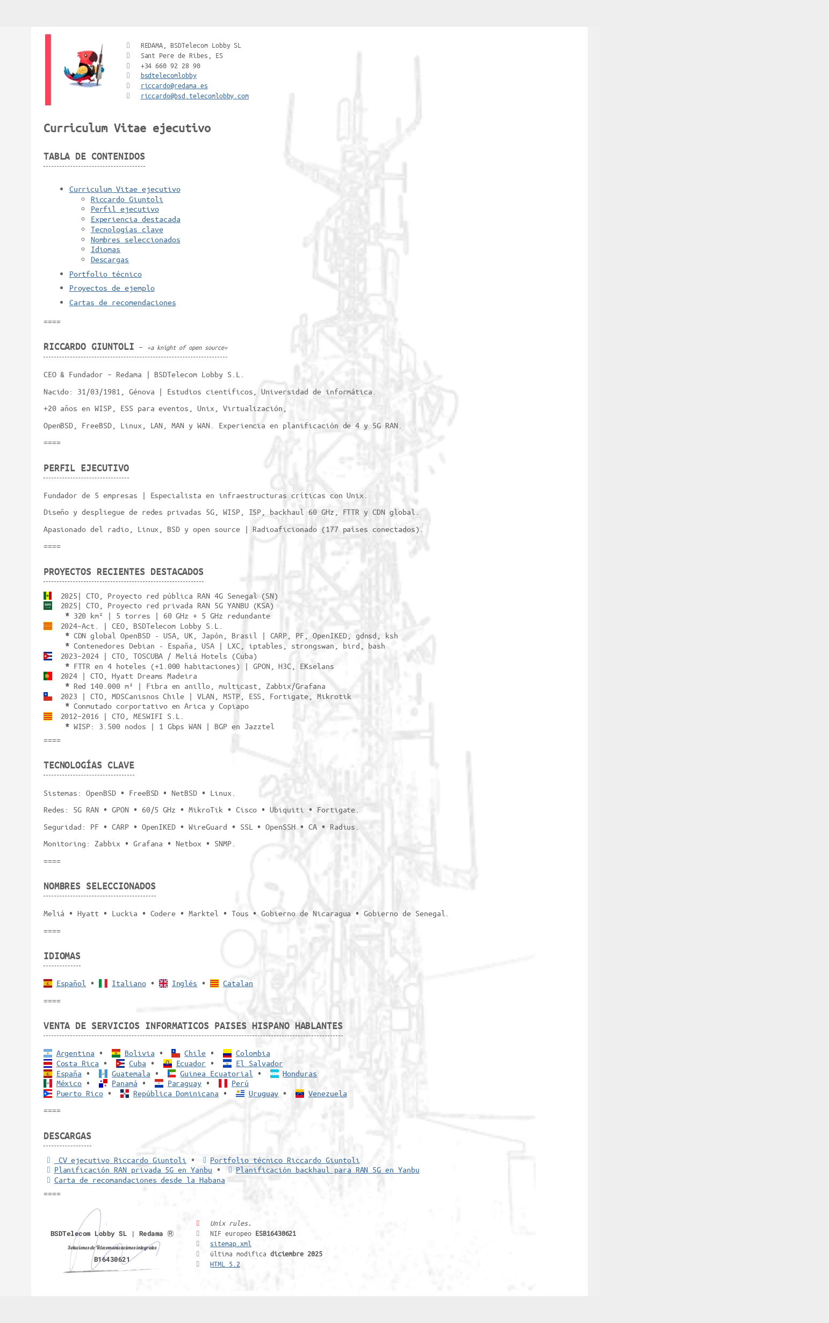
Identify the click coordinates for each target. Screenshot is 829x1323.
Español (71, 983)
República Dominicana (176, 1093)
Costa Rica (77, 1063)
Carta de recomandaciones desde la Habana (134, 1179)
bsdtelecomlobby (169, 75)
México (69, 1083)
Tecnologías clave (127, 229)
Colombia (253, 1053)
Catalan (238, 983)
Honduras (300, 1073)
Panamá (125, 1083)
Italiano (129, 983)
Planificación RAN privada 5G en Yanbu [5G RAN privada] (128, 1169)
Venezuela (327, 1093)
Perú (240, 1083)
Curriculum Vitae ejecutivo (125, 188)
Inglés (185, 983)
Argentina (75, 1053)
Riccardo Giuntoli (127, 199)
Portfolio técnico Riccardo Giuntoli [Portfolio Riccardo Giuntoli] (279, 1159)
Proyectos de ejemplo (112, 287)
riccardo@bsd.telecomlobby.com (195, 95)
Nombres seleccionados (136, 239)
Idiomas (106, 249)
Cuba (137, 1063)
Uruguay (264, 1093)
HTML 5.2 (225, 1263)
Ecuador (191, 1063)
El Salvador (259, 1063)
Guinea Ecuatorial (216, 1073)
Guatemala (131, 1073)
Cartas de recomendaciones (122, 302)
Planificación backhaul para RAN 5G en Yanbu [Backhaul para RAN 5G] (322, 1169)
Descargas (110, 259)
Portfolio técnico (105, 273)
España (69, 1073)
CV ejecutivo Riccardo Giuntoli (115, 1159)
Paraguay (185, 1083)
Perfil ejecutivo (125, 208)
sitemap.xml (230, 1243)
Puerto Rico (80, 1093)
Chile (195, 1053)
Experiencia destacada (136, 219)
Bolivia (140, 1053)
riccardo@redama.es (174, 85)
